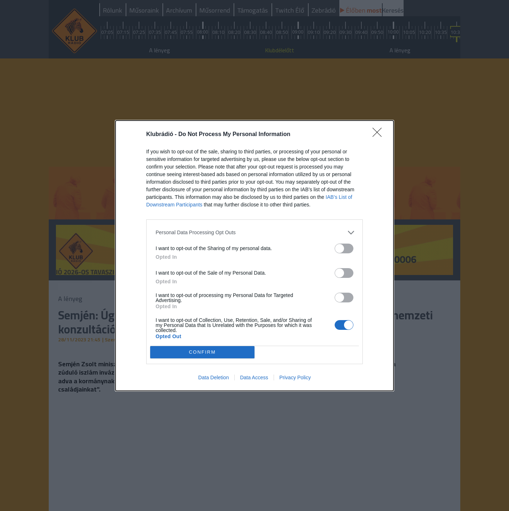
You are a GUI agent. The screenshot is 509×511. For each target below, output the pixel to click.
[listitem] (254, 232)
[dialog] (254, 256)
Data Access (254, 377)
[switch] (344, 248)
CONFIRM (202, 351)
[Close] (379, 134)
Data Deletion (213, 377)
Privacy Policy (295, 377)
